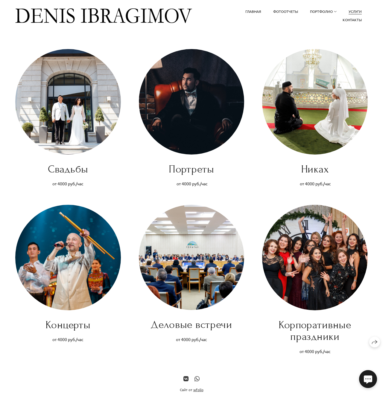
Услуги (355, 11)
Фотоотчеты (285, 11)
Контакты (352, 19)
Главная (253, 11)
